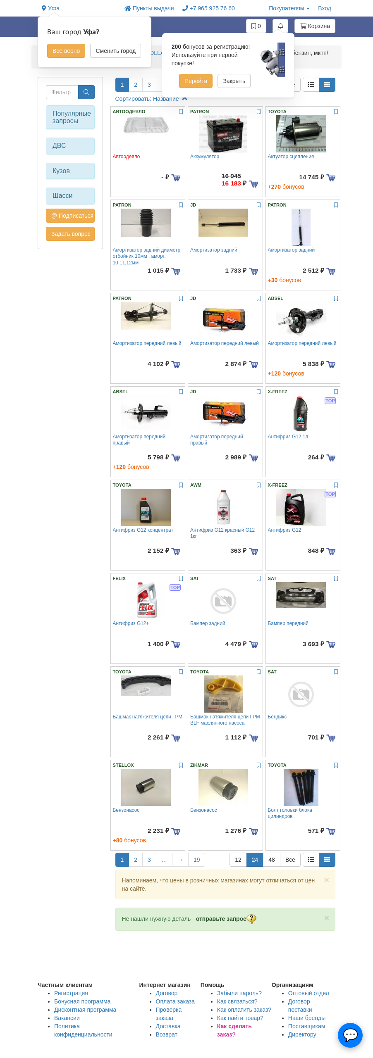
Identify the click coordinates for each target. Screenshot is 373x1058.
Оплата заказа (175, 1001)
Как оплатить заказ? (244, 1009)
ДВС (59, 145)
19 (197, 859)
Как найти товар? (240, 1018)
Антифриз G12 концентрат (143, 530)
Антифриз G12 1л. (289, 437)
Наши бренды (306, 1018)
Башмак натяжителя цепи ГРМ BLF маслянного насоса (225, 720)
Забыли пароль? (239, 993)
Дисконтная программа (85, 1009)
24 (255, 859)
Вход (324, 8)
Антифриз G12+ (131, 623)
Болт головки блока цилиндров (290, 813)
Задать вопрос (71, 234)
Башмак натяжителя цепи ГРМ (148, 717)
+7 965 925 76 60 (208, 8)
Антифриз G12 (284, 530)
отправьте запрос (226, 918)
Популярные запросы (70, 117)
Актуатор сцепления (291, 156)
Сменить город (116, 51)
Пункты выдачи (149, 8)
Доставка (168, 1026)
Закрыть (234, 81)
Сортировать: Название (151, 98)
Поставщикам (306, 1026)
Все (290, 859)
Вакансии (67, 1018)
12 (238, 859)
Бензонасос (126, 810)
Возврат (167, 1034)
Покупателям (289, 8)
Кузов (61, 170)
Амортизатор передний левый (147, 343)
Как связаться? (237, 1001)
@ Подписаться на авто (73, 215)
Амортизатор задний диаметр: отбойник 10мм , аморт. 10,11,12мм (147, 256)
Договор (167, 993)
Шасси (63, 195)
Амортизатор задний (213, 250)
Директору (302, 1034)
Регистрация (71, 993)
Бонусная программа (82, 1001)
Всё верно (66, 51)
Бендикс (277, 717)
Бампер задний (207, 623)
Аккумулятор (204, 156)
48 (271, 859)
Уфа (51, 8)
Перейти (195, 81)
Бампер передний (288, 623)
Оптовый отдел (308, 993)
